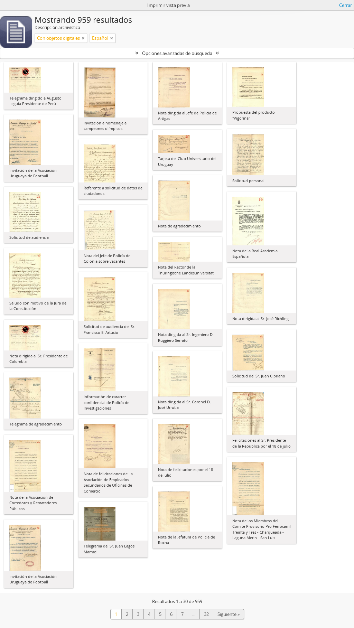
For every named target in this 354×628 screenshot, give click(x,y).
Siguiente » (228, 614)
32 (206, 614)
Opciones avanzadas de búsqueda (177, 53)
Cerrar (345, 5)
